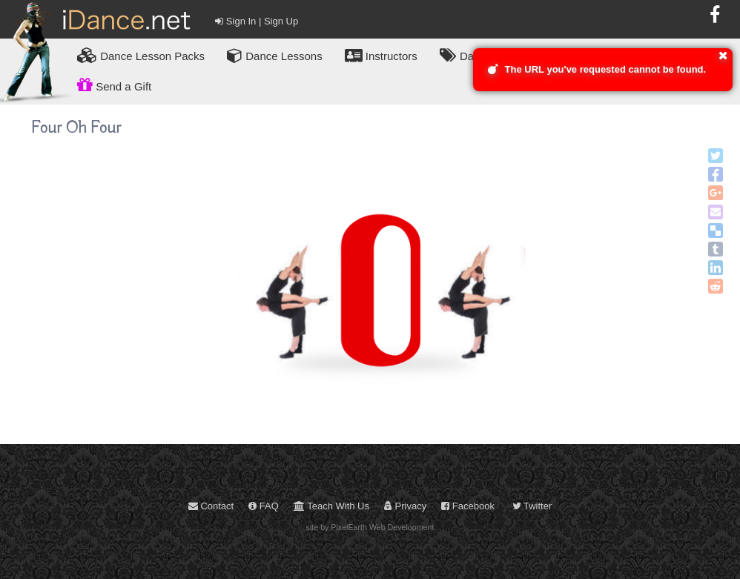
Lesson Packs (141, 55)
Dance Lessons (275, 55)
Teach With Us (331, 506)
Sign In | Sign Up (256, 21)
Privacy (405, 506)
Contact (211, 506)
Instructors (381, 55)
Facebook (468, 506)
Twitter (532, 506)
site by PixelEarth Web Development (370, 527)
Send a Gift (114, 84)
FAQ (263, 506)
